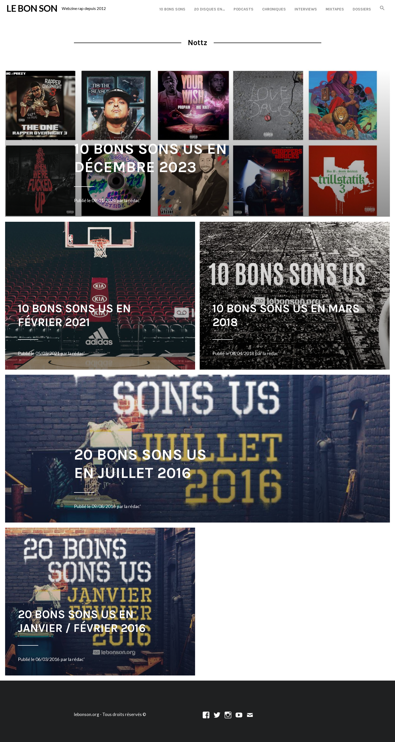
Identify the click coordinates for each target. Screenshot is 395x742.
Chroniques (274, 9)
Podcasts (243, 9)
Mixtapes (335, 9)
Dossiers (362, 9)
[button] (382, 8)
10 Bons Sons (172, 9)
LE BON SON (31, 8)
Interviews (306, 9)
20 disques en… (209, 9)
